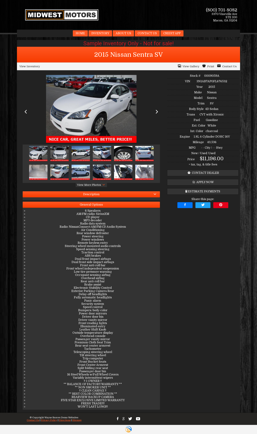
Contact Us (33, 420)
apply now (203, 182)
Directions (65, 420)
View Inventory (29, 66)
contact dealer (203, 173)
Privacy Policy (49, 420)
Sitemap (77, 420)
